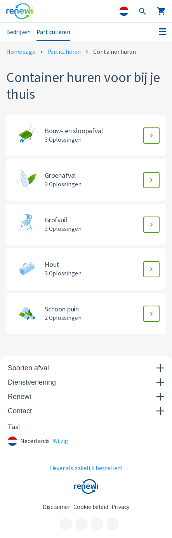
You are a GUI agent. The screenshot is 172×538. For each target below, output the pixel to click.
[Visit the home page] (19, 11)
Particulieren (53, 32)
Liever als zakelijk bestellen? (86, 468)
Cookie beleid (90, 506)
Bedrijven (18, 32)
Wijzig (60, 441)
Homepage (20, 51)
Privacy (120, 506)
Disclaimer (56, 506)
